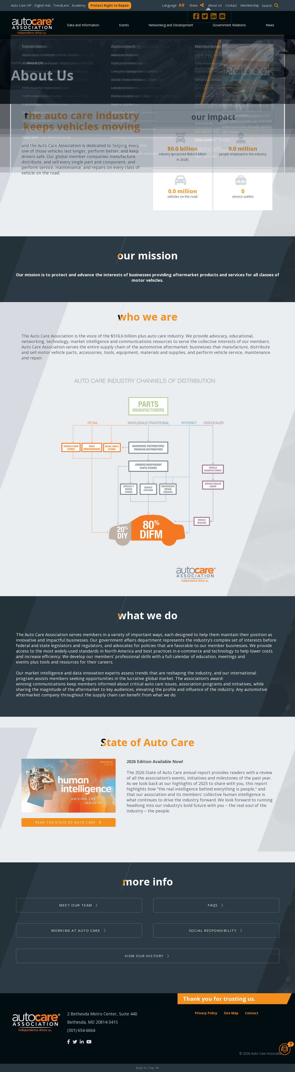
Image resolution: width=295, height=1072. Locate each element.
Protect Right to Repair (109, 5)
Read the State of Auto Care (65, 822)
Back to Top (147, 1068)
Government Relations (229, 25)
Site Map (231, 1013)
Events (124, 25)
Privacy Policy (206, 1013)
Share (196, 5)
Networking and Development (171, 25)
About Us (215, 5)
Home (16, 62)
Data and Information (83, 25)
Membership (249, 5)
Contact (231, 5)
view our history (144, 955)
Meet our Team (75, 905)
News (270, 25)
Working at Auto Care (75, 930)
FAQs (213, 905)
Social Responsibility (213, 930)
